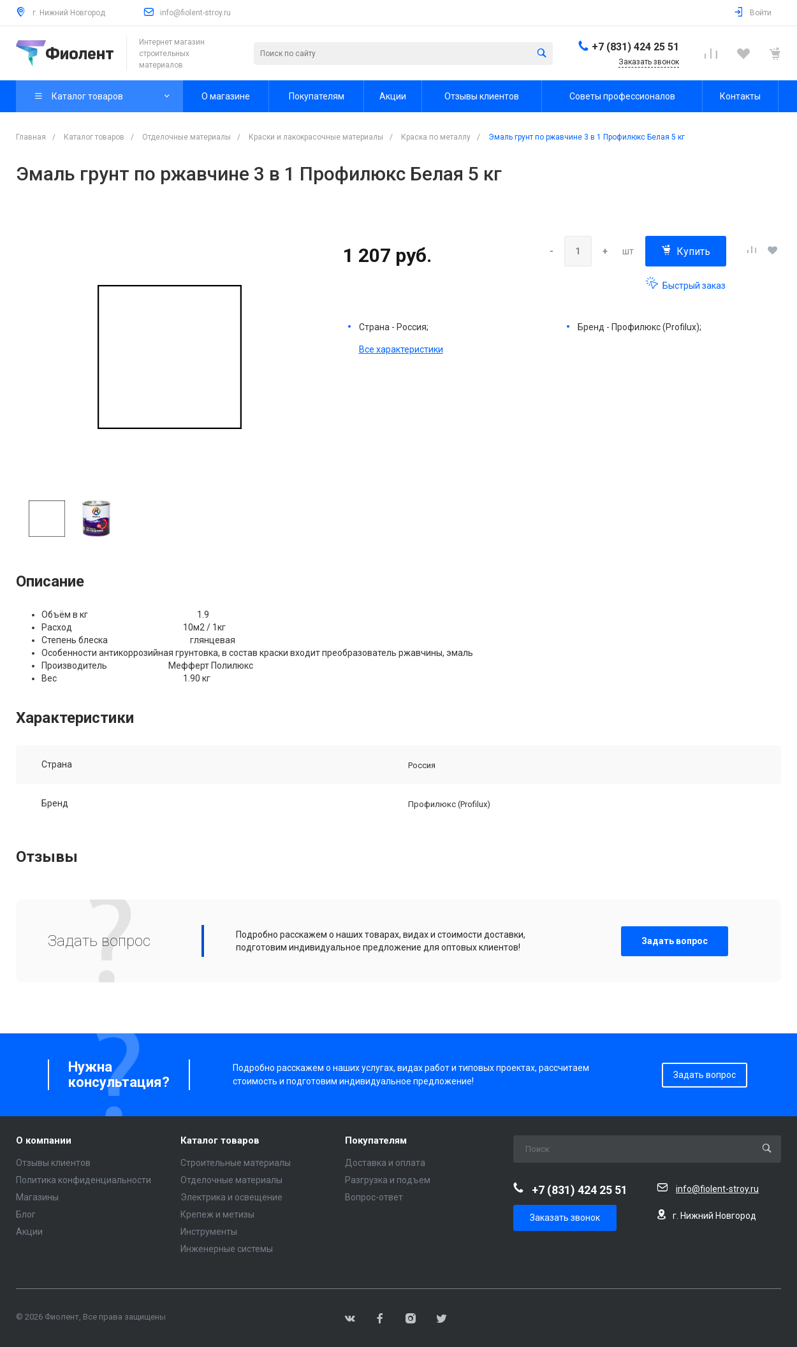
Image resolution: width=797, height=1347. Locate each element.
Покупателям (376, 1140)
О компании (43, 1140)
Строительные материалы (235, 1163)
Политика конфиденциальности (83, 1180)
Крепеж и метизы (217, 1214)
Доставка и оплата (385, 1163)
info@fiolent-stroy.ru (195, 12)
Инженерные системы (226, 1249)
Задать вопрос (674, 941)
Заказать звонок (565, 1217)
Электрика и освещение (231, 1197)
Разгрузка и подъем (387, 1180)
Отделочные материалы (231, 1180)
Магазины (37, 1197)
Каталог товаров (220, 1140)
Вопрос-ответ (374, 1197)
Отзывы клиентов (53, 1163)
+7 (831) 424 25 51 (635, 47)
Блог (26, 1214)
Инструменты (208, 1232)
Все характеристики (401, 349)
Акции (29, 1232)
